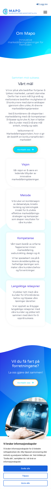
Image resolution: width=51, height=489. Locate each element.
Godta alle (25, 468)
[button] (45, 12)
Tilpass (25, 476)
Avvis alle (25, 483)
